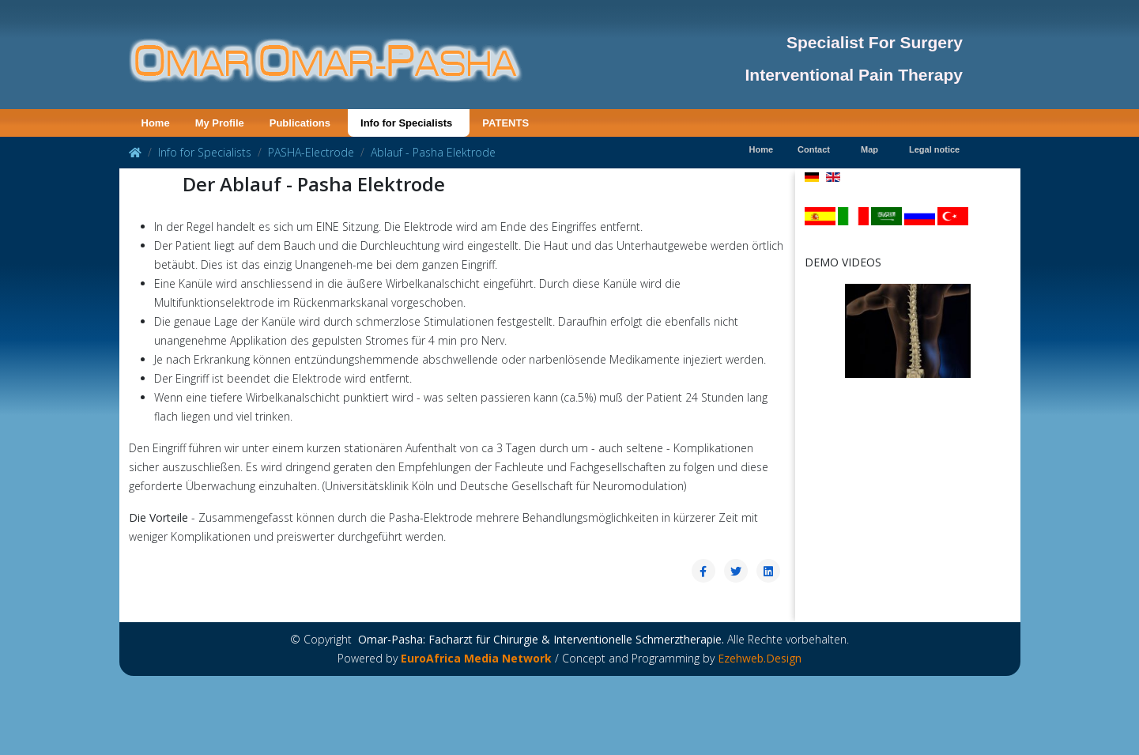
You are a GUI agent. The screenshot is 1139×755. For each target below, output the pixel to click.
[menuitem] (156, 123)
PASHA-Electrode (311, 152)
